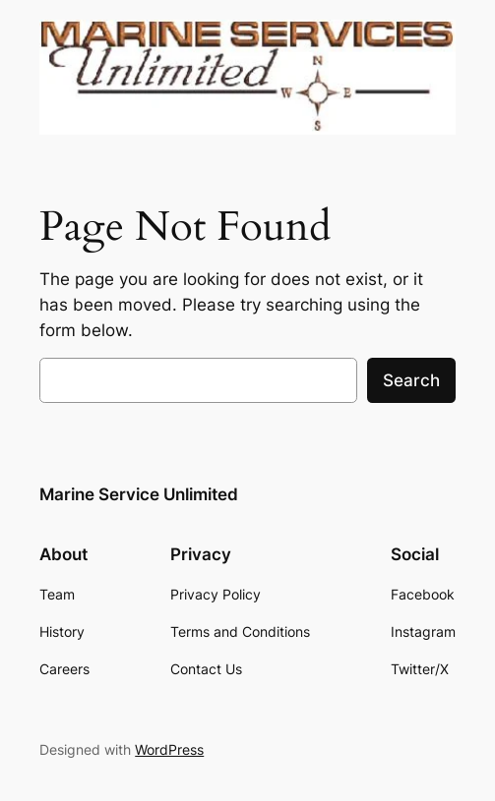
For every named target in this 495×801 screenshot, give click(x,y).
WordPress (169, 749)
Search (411, 380)
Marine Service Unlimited (138, 494)
